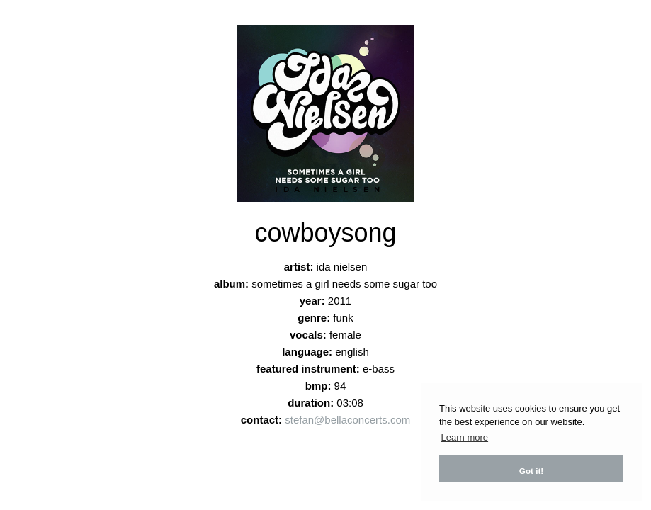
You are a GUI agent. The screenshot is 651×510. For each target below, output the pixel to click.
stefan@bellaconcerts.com (347, 420)
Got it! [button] (531, 470)
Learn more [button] (464, 437)
